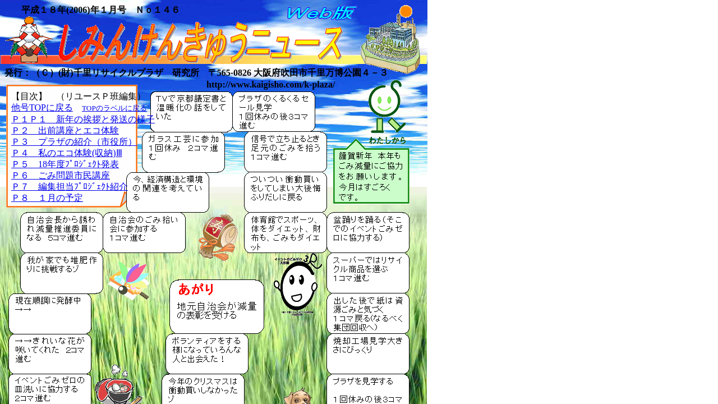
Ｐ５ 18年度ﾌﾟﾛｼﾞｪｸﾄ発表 (65, 164)
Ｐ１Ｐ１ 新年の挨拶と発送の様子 (83, 119)
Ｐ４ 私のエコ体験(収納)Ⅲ (66, 153)
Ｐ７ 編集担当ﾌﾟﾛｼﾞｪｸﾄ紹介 (69, 186)
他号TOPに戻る (42, 107)
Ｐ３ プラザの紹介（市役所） (74, 141)
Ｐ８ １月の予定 (47, 198)
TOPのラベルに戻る (114, 108)
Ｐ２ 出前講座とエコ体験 (65, 130)
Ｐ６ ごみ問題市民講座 (60, 175)
